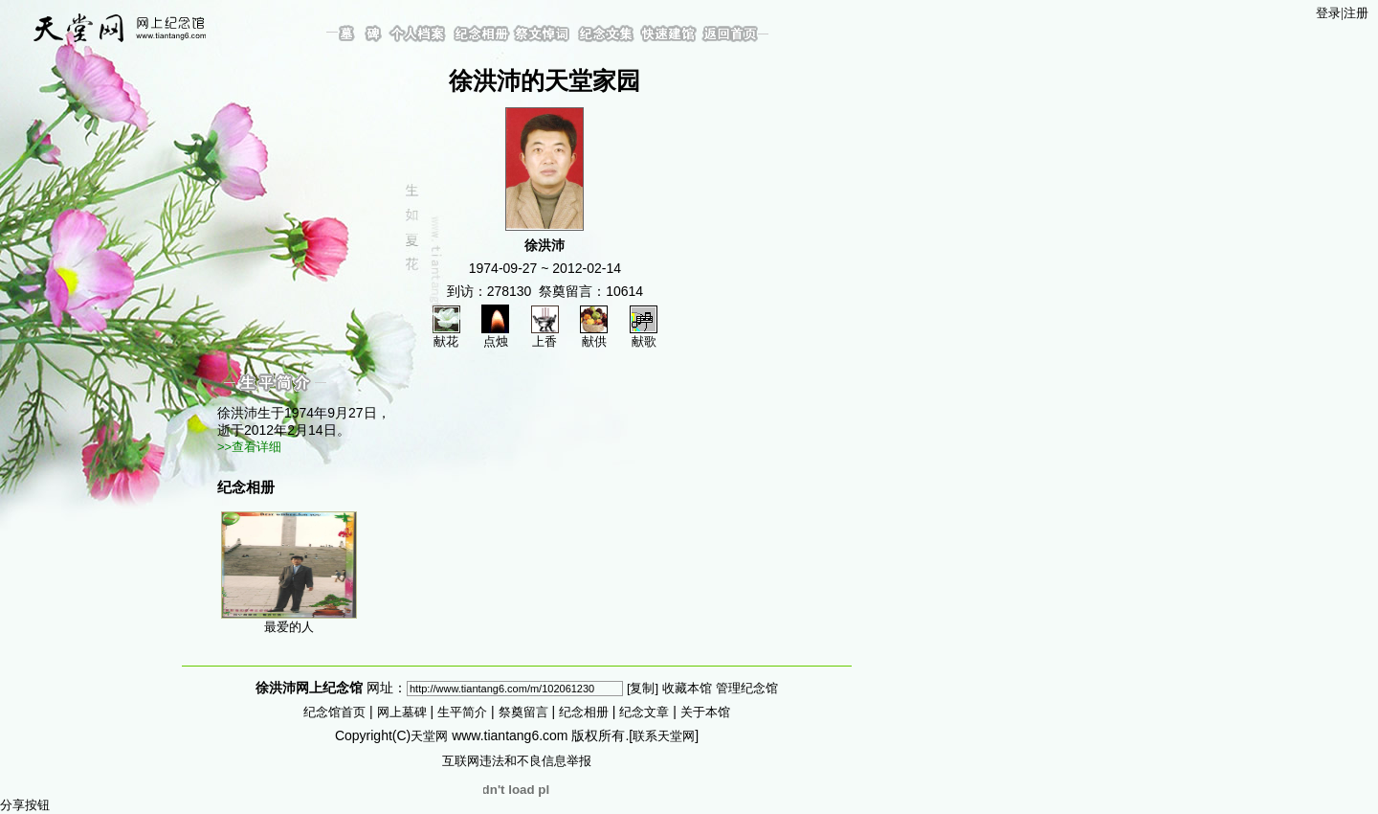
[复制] (642, 688)
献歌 (643, 335)
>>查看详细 (249, 447)
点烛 (495, 335)
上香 (545, 335)
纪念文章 (644, 712)
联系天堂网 (664, 736)
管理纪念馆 (747, 688)
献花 (446, 335)
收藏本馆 (687, 688)
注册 (1356, 13)
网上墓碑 (402, 712)
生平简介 (462, 712)
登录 (1328, 13)
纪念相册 (584, 712)
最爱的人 (289, 572)
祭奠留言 (523, 712)
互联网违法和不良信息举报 (516, 761)
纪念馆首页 (334, 712)
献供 (594, 335)
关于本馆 (705, 712)
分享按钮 (25, 805)
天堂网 (429, 736)
